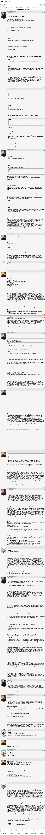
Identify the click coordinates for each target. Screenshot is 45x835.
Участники (12, 833)
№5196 (43, 783)
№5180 (43, 695)
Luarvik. (3, 11)
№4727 (43, 150)
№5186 (43, 750)
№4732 (43, 333)
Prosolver (4, 547)
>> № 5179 (9, 697)
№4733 (43, 390)
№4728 (43, 234)
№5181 (43, 730)
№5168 (43, 577)
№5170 (43, 680)
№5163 (43, 548)
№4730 (43, 271)
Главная (4, 833)
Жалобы (19, 833)
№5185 (43, 739)
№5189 (43, 760)
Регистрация (3, 4)
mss (3, 88)
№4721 (43, 89)
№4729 (43, 262)
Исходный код (33, 833)
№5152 (43, 489)
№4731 (43, 317)
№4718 (43, 12)
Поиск (26, 833)
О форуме (41, 833)
